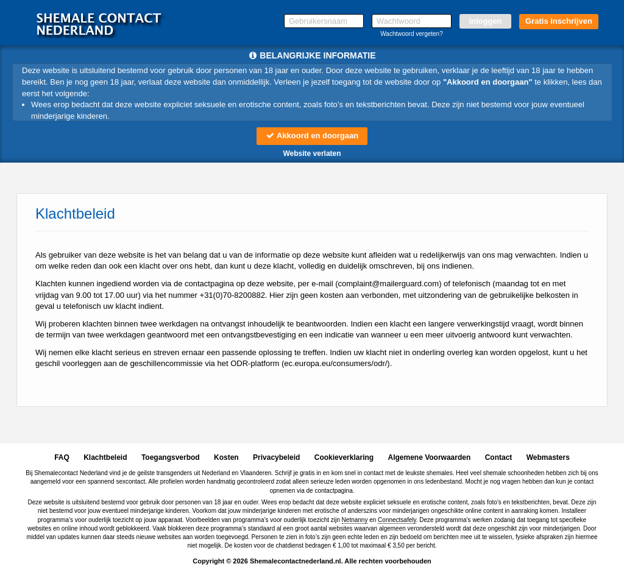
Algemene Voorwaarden (429, 457)
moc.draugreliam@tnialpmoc (388, 283)
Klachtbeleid (105, 457)
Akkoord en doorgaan (312, 135)
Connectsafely (397, 520)
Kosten (226, 457)
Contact (498, 457)
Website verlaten (312, 153)
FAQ (61, 457)
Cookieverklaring (344, 457)
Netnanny (355, 520)
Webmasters (548, 457)
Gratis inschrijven (558, 21)
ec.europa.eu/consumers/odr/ (335, 363)
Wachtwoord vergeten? (411, 33)
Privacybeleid (276, 457)
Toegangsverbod (170, 457)
